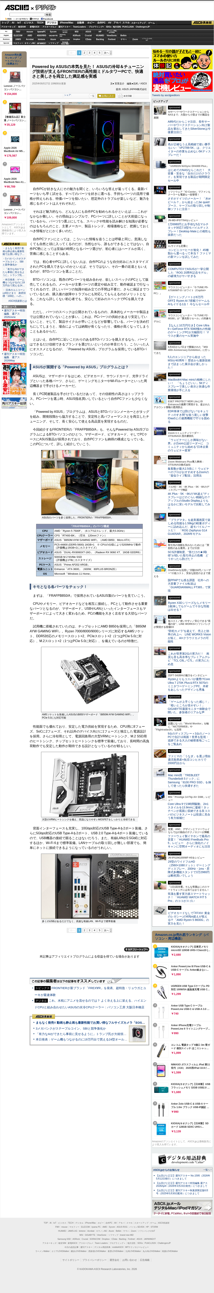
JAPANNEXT (41, 43)
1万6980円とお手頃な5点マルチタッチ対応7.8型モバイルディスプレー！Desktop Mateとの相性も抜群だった (189, 229)
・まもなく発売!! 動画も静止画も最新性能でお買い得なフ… (13, 251)
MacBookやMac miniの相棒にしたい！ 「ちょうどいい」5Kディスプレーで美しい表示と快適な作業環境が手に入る (189, 385)
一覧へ (206, 1170)
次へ (106, 52)
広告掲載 (145, 1260)
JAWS (18, 39)
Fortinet (111, 39)
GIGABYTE (53, 36)
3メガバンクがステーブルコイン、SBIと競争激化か (71, 1028)
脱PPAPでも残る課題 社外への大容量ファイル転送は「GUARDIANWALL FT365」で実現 (189, 585)
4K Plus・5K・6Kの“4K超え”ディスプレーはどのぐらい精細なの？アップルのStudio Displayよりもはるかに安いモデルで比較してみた (189, 500)
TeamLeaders (79, 27)
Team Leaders (101, 1243)
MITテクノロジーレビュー (137, 1247)
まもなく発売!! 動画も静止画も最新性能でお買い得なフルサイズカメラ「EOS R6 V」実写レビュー (103, 1022)
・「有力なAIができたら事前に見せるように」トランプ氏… (13, 272)
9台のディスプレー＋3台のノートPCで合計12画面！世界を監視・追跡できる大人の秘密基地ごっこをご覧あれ (189, 739)
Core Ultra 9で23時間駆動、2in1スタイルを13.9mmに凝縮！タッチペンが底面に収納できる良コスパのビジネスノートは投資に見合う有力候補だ (189, 811)
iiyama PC (96, 1227)
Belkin (123, 35)
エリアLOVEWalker (60, 1251)
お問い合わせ (129, 1260)
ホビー (90, 22)
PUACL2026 (128, 27)
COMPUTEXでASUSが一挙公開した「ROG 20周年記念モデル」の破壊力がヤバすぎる (188, 272)
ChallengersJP (143, 27)
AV (109, 22)
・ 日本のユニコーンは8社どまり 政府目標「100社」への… (14, 293)
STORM (154, 1227)
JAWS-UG (72, 1231)
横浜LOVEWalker (78, 1251)
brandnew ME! (65, 43)
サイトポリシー (70, 1260)
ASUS (88, 32)
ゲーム (151, 23)
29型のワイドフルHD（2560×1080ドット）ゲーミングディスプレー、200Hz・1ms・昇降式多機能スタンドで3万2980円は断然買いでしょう (189, 868)
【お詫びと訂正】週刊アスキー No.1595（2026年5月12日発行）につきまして (183, 1177)
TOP (46, 1223)
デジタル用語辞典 (102, 1247)
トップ (5, 22)
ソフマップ (53, 43)
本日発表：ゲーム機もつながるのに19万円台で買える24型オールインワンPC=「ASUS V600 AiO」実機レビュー (112, 1039)
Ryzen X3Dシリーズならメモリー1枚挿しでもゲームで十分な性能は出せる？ (189, 606)
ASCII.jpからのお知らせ (166, 1170)
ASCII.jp (16, 7)
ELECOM (18, 35)
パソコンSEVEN (65, 31)
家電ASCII (34, 27)
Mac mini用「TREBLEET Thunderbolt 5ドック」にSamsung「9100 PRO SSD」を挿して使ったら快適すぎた (189, 780)
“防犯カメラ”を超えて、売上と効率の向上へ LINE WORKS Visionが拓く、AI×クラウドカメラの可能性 (189, 636)
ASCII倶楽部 (203, 23)
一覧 (92, 96)
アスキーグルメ (49, 27)
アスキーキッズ (8, 27)
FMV (18, 32)
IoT (19, 22)
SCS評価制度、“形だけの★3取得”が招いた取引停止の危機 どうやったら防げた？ (188, 555)
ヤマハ (124, 39)
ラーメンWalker (42, 1251)
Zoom (135, 39)
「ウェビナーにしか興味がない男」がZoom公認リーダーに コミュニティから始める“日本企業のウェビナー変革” (188, 445)
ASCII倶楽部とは (17, 300)
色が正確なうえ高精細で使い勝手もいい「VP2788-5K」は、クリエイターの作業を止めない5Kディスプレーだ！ (189, 149)
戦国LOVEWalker (170, 1251)
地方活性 (117, 27)
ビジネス (29, 22)
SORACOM (95, 1239)
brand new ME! (127, 1235)
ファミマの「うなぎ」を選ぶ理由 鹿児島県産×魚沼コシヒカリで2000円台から (190, 760)
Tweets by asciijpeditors (166, 95)
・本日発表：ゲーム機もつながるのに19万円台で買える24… (14, 282)
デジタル (43, 7)
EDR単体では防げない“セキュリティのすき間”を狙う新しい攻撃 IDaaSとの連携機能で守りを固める (189, 416)
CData (88, 39)
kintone (41, 39)
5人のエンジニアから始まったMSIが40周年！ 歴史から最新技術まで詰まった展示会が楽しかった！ (189, 362)
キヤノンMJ (29, 43)
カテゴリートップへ (136, 949)
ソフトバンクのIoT (147, 39)
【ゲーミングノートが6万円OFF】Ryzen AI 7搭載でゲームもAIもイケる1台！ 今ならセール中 (189, 300)
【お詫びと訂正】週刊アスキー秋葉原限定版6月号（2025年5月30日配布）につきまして (182, 1192)
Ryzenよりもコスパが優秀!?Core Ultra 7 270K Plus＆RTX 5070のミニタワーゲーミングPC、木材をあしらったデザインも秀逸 (189, 684)
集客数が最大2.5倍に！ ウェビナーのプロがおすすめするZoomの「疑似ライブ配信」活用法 (188, 472)
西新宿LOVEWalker (97, 1251)
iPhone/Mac (66, 22)
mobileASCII (118, 1247)
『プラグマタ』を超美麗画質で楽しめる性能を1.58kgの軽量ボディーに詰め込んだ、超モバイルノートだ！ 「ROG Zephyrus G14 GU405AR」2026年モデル (189, 526)
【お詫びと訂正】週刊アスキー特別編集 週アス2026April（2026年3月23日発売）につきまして (182, 1185)
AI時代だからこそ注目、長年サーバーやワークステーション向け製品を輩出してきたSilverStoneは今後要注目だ (189, 127)
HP (100, 32)
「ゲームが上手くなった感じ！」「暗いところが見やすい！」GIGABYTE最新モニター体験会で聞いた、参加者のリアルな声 (189, 707)
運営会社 (114, 1260)
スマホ (126, 22)
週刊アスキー (64, 27)
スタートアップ (138, 23)
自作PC (101, 22)
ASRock (76, 35)
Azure (53, 39)
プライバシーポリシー (94, 1260)
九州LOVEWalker (133, 1251)
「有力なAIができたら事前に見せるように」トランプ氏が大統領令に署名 (85, 1034)
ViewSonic (112, 35)
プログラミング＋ (117, 1243)
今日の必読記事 (71, 1247)
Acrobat (30, 39)
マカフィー (18, 43)
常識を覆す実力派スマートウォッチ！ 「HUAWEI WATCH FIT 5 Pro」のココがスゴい (189, 897)
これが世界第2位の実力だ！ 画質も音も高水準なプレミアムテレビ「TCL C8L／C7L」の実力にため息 (189, 659)
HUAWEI (100, 35)
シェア (67, 95)
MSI (77, 32)
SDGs (108, 27)
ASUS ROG (41, 35)
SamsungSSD (62, 35)
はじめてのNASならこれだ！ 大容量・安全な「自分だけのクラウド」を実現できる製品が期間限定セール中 (189, 175)
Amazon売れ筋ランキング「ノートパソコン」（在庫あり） (13, 59)
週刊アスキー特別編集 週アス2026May (14, 357)
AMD (29, 35)
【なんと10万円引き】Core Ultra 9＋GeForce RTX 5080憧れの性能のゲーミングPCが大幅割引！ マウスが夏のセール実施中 (189, 331)
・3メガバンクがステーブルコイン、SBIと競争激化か (14, 261)
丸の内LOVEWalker (151, 1251)
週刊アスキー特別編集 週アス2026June (14, 313)
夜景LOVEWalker (115, 1251)
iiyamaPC (41, 32)
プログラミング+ (96, 27)
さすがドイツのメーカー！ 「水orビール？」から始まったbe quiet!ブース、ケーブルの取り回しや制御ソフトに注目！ (189, 204)
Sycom (53, 32)
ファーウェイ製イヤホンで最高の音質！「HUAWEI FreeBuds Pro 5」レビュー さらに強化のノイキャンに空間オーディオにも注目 (189, 841)
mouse (29, 32)
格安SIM (22, 27)
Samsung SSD (64, 1239)
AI (13, 22)
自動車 (80, 22)
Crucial (88, 35)
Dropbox (76, 39)
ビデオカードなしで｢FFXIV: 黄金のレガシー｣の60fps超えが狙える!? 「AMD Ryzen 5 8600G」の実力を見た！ (189, 918)
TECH (40, 22)
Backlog (100, 39)
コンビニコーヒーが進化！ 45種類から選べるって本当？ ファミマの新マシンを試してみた (189, 253)
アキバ (117, 22)
